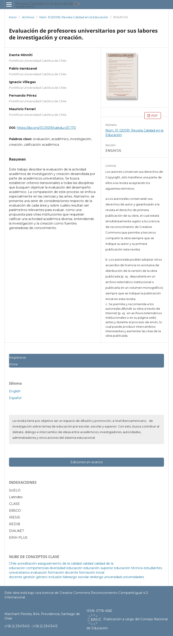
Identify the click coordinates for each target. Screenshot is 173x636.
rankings (96, 577)
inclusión (55, 577)
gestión (29, 577)
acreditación (27, 563)
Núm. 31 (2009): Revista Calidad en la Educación (73, 17)
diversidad (57, 568)
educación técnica (128, 568)
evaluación (38, 572)
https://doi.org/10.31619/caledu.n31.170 (46, 128)
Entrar (13, 364)
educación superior (98, 568)
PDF (154, 115)
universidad (113, 577)
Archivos (28, 17)
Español (15, 398)
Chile (13, 563)
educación (74, 568)
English (14, 391)
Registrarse (17, 357)
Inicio (13, 17)
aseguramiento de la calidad (60, 563)
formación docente (63, 572)
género (42, 577)
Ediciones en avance (87, 462)
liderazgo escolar (76, 577)
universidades (133, 577)
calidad (87, 563)
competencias (37, 568)
